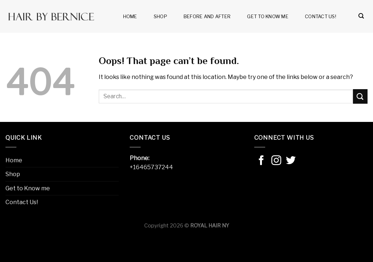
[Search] (361, 16)
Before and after (207, 16)
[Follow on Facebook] (261, 161)
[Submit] (360, 96)
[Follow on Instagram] (276, 161)
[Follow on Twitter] (291, 161)
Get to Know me (267, 16)
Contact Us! (320, 16)
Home (130, 16)
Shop (160, 16)
